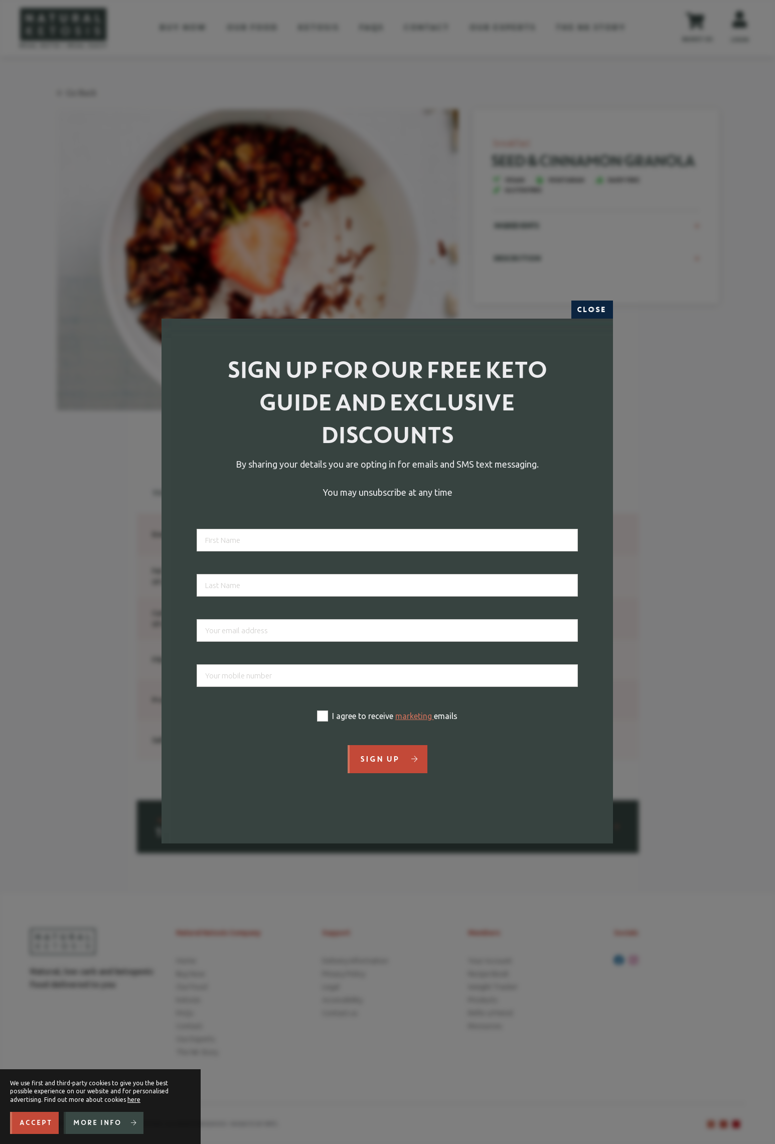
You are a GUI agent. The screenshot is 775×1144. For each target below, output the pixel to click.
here (133, 1099)
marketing (414, 716)
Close (592, 310)
